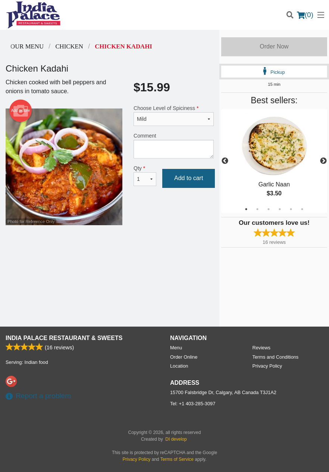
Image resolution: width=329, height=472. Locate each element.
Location (179, 366)
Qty (145, 175)
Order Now (274, 46)
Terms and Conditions (276, 357)
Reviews (261, 347)
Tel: (192, 403)
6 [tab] (302, 209)
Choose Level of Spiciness (174, 115)
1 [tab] (246, 209)
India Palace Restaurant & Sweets (64, 338)
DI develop (176, 439)
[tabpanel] (274, 161)
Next (323, 161)
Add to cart (188, 178)
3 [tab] (268, 209)
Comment (174, 145)
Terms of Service (177, 459)
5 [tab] (291, 209)
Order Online (183, 357)
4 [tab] (279, 209)
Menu (176, 347)
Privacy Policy (267, 366)
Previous (225, 161)
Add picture (20, 111)
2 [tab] (257, 209)
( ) (305, 15)
